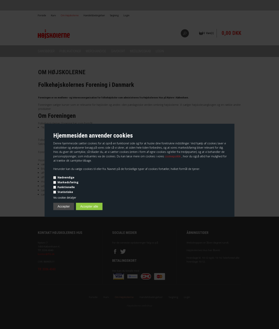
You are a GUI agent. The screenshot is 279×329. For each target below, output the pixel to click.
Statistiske (65, 192)
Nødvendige (66, 177)
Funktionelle (66, 187)
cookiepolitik (173, 156)
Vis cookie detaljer (64, 197)
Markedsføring (68, 182)
